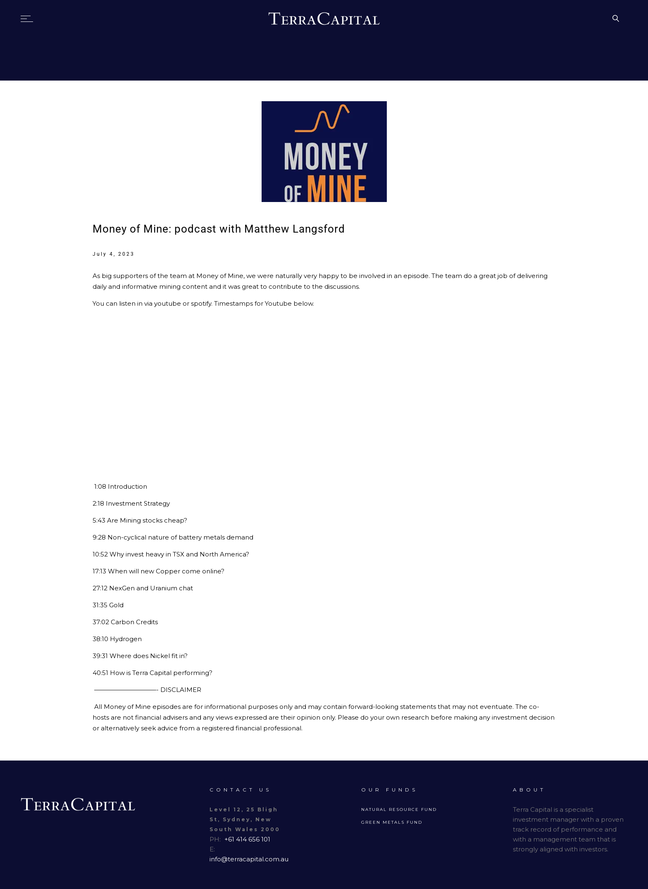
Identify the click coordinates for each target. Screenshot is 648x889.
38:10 (100, 639)
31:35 (100, 605)
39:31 (100, 656)
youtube (168, 303)
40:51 (100, 673)
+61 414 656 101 (247, 839)
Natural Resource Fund (399, 809)
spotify (201, 303)
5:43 (99, 520)
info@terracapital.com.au (249, 859)
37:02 (101, 622)
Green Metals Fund (391, 822)
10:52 (100, 554)
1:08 (100, 486)
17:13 (99, 571)
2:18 (98, 503)
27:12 (100, 588)
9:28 (99, 537)
